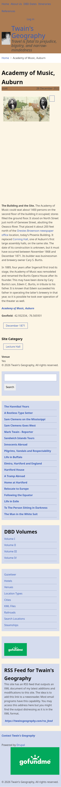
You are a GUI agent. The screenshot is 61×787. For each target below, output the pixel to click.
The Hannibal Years (16, 406)
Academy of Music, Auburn (18, 308)
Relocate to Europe (16, 489)
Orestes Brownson (28, 230)
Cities (7, 600)
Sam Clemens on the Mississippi (24, 419)
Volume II (10, 545)
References (8, 11)
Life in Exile (11, 501)
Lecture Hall (13, 346)
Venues (8, 587)
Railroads (10, 612)
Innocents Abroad (15, 444)
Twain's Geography (28, 32)
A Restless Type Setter (18, 413)
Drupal (21, 745)
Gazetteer (10, 574)
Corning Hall (20, 239)
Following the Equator (18, 495)
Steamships (11, 625)
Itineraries (44, 4)
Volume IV (10, 558)
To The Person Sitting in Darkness (25, 507)
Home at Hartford (15, 482)
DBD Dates (30, 4)
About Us (16, 4)
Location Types (13, 593)
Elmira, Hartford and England (23, 463)
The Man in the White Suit (21, 514)
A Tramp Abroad (14, 476)
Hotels (8, 581)
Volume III (10, 551)
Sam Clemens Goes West (20, 425)
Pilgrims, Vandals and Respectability (27, 451)
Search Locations (14, 618)
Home (5, 4)
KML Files (10, 606)
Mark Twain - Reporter (18, 432)
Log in (30, 19)
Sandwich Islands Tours (19, 438)
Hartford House (14, 470)
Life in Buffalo (13, 457)
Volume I (9, 539)
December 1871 (15, 325)
